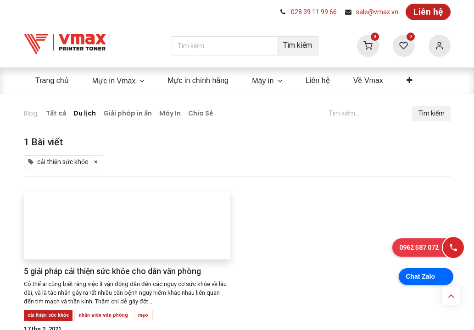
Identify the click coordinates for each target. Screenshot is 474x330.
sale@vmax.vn (377, 12)
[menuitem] (52, 81)
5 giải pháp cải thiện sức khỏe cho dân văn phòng (112, 271)
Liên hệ (428, 11)
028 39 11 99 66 (314, 12)
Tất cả (56, 113)
